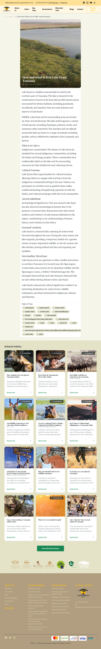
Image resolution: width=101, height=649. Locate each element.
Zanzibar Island (57, 588)
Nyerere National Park (60, 606)
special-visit (62, 323)
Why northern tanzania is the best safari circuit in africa (38, 613)
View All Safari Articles (50, 548)
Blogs (72, 9)
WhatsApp (53, 3)
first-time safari (43, 311)
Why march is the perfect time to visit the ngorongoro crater (38, 621)
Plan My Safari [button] (93, 9)
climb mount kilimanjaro (60, 311)
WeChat (63, 3)
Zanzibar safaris (34, 588)
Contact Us (9, 592)
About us (17, 9)
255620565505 (42, 3)
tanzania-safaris (58, 308)
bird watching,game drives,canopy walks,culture (37, 319)
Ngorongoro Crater (59, 610)
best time (26, 315)
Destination (9, 601)
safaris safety (28, 334)
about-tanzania (28, 308)
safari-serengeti (50, 315)
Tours (7, 604)
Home (6, 17)
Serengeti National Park (61, 600)
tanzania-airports (43, 308)
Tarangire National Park (61, 597)
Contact (80, 9)
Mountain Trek (59, 9)
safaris (41, 323)
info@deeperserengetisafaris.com (20, 3)
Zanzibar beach (34, 592)
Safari (26, 9)
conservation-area (62, 319)
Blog (13, 17)
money (73, 323)
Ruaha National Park (59, 603)
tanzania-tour (28, 326)
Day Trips (34, 9)
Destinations (47, 9)
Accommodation (11, 598)
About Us (8, 588)
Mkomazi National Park (61, 613)
